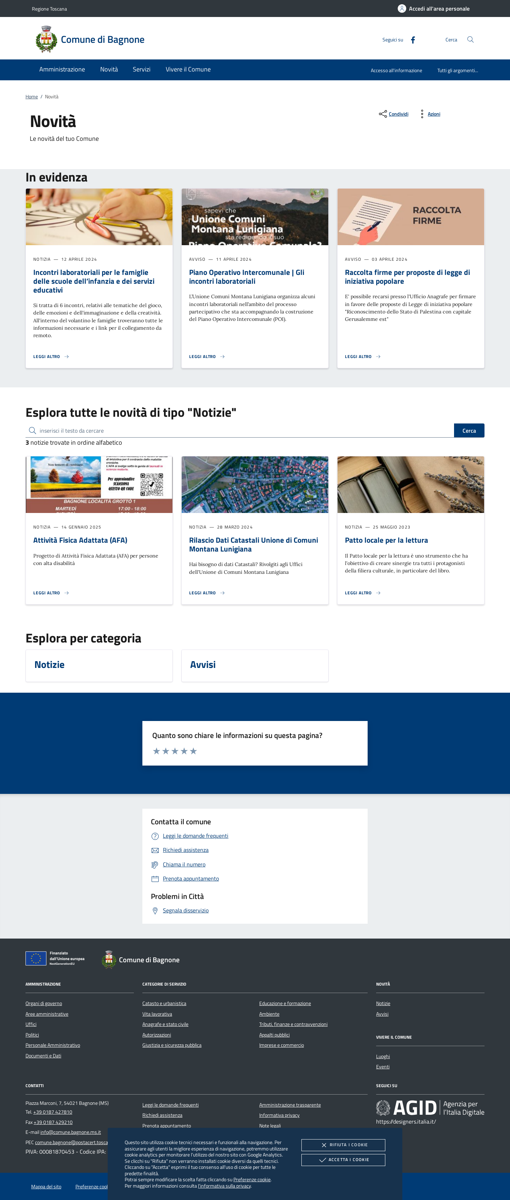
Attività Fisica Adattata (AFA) (80, 540)
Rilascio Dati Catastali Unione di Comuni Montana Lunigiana (253, 544)
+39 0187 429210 (53, 1122)
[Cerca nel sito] (470, 39)
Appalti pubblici (274, 1035)
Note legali (270, 1126)
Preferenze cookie (252, 1179)
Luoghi (383, 1056)
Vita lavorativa (157, 1014)
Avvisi (382, 1014)
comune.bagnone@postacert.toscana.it (76, 1142)
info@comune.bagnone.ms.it (70, 1132)
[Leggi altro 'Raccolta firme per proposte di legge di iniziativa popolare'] (363, 356)
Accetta (343, 1160)
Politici (32, 1035)
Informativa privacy (279, 1115)
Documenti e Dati (43, 1056)
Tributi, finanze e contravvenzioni (293, 1024)
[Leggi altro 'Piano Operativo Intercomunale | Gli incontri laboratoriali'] (207, 356)
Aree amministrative (47, 1014)
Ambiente (269, 1014)
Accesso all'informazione (396, 70)
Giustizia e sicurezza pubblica (172, 1045)
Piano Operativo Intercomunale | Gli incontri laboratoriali (246, 276)
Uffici (31, 1024)
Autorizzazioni (156, 1035)
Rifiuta (343, 1145)
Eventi (383, 1067)
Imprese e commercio (281, 1045)
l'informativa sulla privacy (224, 1185)
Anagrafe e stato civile (165, 1024)
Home (32, 96)
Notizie (383, 1003)
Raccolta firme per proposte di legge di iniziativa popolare (407, 276)
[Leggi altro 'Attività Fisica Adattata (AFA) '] (51, 593)
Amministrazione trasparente (290, 1105)
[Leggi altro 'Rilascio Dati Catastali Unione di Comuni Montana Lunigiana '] (207, 593)
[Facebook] (410, 39)
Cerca (469, 430)
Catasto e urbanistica (164, 1003)
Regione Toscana (49, 8)
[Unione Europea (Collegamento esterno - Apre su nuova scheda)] (57, 960)
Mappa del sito (46, 1186)
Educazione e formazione (285, 1003)
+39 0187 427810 (52, 1112)
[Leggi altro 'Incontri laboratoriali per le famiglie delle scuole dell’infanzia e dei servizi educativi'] (51, 356)
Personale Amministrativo (53, 1045)
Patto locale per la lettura (386, 540)
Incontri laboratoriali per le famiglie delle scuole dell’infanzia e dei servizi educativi (93, 280)
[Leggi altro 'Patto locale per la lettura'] (363, 593)
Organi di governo (44, 1003)
